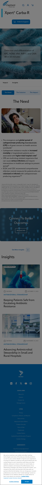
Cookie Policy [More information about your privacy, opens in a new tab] (25, 476)
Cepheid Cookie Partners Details (13, 478)
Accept (27, 481)
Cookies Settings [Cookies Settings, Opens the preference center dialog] (14, 481)
